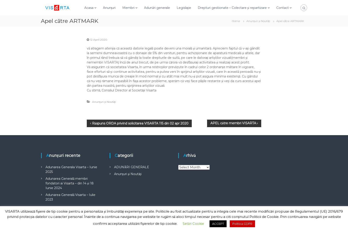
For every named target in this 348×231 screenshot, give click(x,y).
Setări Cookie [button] (193, 223)
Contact (282, 8)
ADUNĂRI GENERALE (131, 167)
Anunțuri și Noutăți (258, 21)
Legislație (184, 8)
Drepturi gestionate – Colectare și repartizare (232, 8)
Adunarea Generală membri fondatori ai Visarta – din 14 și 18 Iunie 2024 (69, 183)
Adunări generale (157, 8)
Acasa (88, 8)
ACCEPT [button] (218, 223)
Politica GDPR (242, 223)
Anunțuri (109, 8)
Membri (128, 8)
